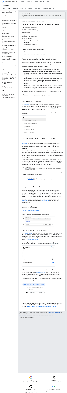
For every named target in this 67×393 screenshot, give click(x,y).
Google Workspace (30, 21)
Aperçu (3, 8)
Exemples (30, 8)
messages (24, 200)
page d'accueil (45, 200)
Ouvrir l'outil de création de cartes (31, 210)
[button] (8, 12)
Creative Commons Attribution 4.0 (53, 312)
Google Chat (5, 5)
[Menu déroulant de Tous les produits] (43, 1)
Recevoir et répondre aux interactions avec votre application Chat (41, 306)
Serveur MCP (23, 8)
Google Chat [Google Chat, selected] (29, 1)
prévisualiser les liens (41, 272)
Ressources (49, 1)
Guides (43, 21)
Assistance (37, 8)
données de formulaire (32, 239)
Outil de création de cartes (48, 8)
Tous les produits (38, 1)
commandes (26, 104)
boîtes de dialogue (28, 233)
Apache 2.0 (39, 313)
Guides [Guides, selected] (8, 8)
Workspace (10, 1)
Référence (15, 8)
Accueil (22, 1)
